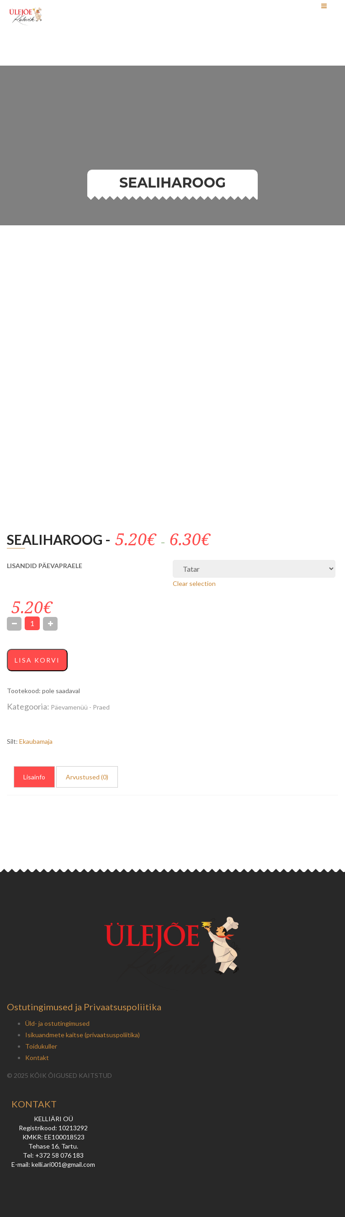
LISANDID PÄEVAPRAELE (44, 565)
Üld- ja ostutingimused (57, 1023)
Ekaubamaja (36, 741)
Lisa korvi (37, 660)
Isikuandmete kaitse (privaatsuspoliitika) (82, 1035)
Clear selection (194, 583)
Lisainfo (34, 777)
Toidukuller (41, 1046)
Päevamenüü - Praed (80, 707)
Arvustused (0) (87, 777)
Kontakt (37, 1057)
